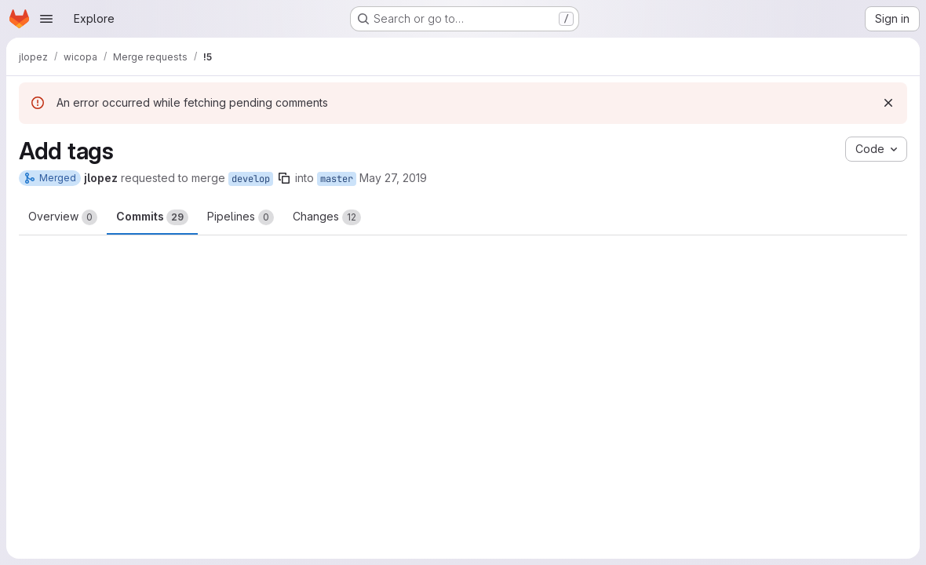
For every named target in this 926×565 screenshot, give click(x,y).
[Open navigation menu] (46, 18)
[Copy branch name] (284, 178)
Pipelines (240, 217)
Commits (152, 217)
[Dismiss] (888, 102)
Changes (327, 217)
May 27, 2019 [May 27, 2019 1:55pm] (393, 177)
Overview (62, 217)
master (336, 179)
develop (251, 179)
